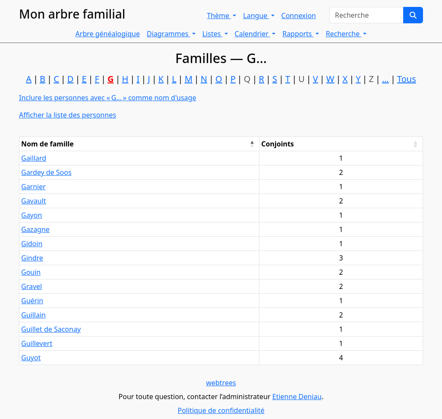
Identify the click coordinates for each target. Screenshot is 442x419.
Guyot (31, 357)
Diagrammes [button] (168, 33)
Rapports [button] (298, 33)
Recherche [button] (344, 33)
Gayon (31, 215)
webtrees (221, 382)
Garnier (33, 186)
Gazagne (35, 229)
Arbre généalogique (108, 33)
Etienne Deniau (297, 396)
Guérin (32, 300)
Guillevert (36, 343)
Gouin (31, 272)
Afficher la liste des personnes (67, 115)
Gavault (33, 201)
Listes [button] (212, 33)
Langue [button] (256, 15)
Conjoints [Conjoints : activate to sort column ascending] (277, 144)
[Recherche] (413, 15)
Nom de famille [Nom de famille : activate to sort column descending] (47, 144)
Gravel (31, 286)
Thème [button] (219, 15)
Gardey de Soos (46, 172)
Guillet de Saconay (51, 329)
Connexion (298, 15)
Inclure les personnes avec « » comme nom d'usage (107, 97)
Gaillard (33, 158)
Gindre (32, 258)
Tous (406, 79)
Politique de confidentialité (220, 410)
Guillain (33, 315)
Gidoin (31, 243)
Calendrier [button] (253, 33)
